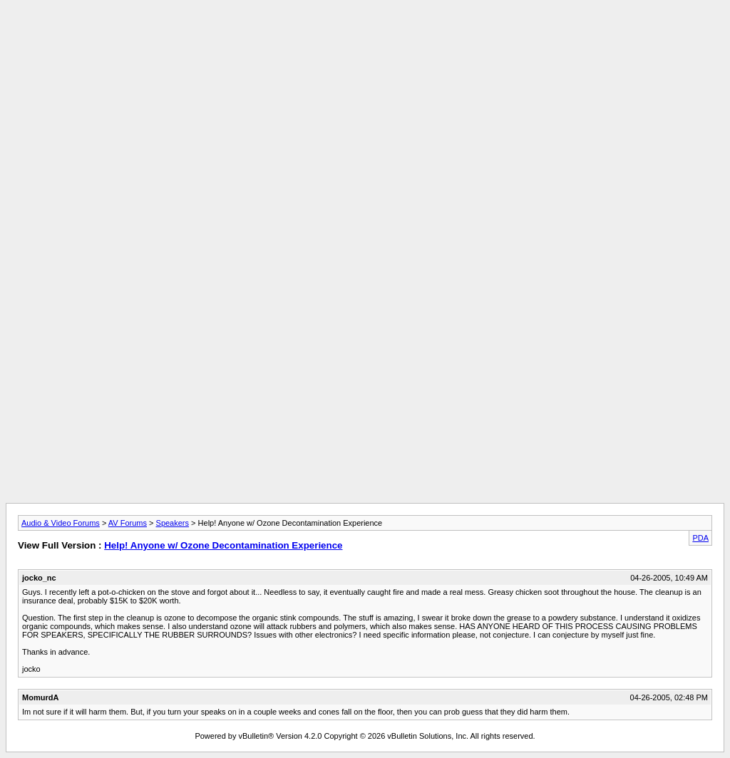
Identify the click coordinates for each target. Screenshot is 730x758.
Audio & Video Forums (60, 523)
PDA (700, 538)
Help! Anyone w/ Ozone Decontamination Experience (223, 545)
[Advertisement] (365, 38)
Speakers (172, 523)
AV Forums (127, 523)
